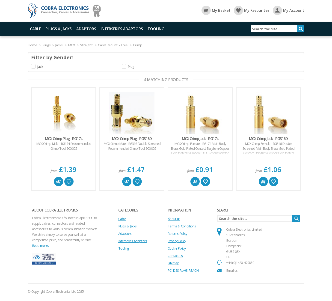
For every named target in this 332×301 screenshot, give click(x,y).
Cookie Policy (177, 248)
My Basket (216, 10)
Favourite (69, 181)
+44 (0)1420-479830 (240, 262)
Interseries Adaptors (122, 28)
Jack (40, 66)
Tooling (156, 28)
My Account (288, 10)
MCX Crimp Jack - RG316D (268, 138)
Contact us (175, 255)
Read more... (40, 245)
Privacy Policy (177, 240)
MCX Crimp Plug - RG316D (132, 138)
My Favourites (252, 10)
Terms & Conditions (182, 226)
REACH (194, 270)
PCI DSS (173, 270)
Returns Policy (177, 233)
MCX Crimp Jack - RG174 (200, 138)
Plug (131, 66)
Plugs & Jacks (58, 28)
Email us (232, 270)
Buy (58, 181)
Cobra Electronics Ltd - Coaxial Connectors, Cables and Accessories (60, 10)
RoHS (183, 270)
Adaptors (86, 28)
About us (174, 218)
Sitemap (173, 263)
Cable (35, 28)
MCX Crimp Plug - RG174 (63, 138)
